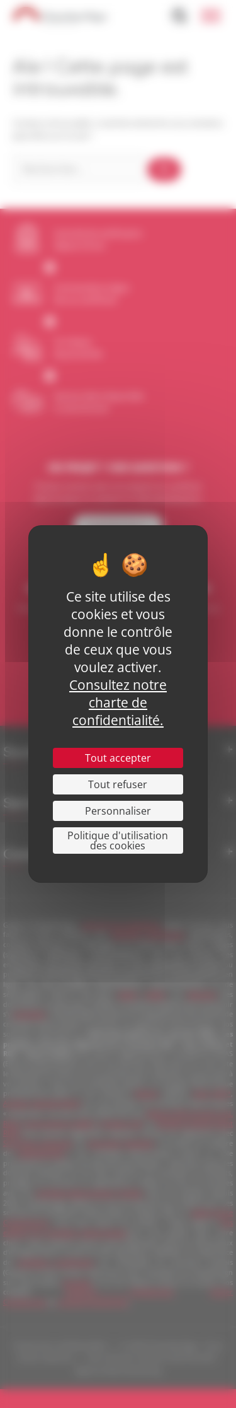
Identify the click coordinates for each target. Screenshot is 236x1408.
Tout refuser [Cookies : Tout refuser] (117, 784)
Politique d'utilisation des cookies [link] (117, 840)
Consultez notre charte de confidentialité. (118, 702)
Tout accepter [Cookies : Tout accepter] (118, 758)
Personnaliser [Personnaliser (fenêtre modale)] (118, 811)
